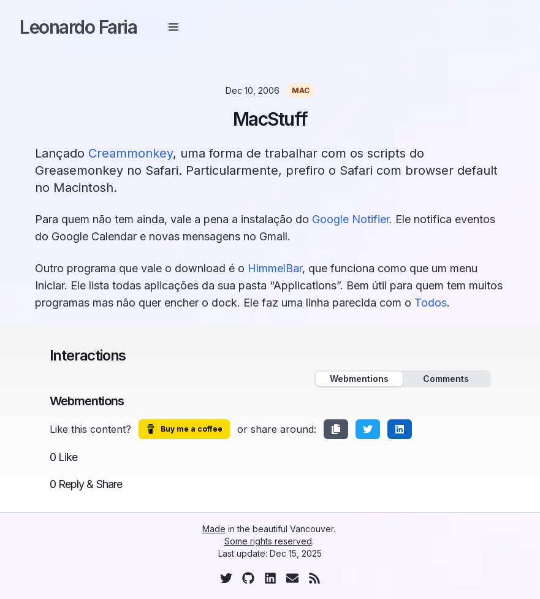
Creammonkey (130, 153)
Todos (430, 302)
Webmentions (359, 378)
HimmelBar (275, 268)
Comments (446, 378)
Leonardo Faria (78, 27)
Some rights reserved (268, 541)
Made (214, 529)
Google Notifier (350, 219)
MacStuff (270, 119)
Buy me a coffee (184, 429)
